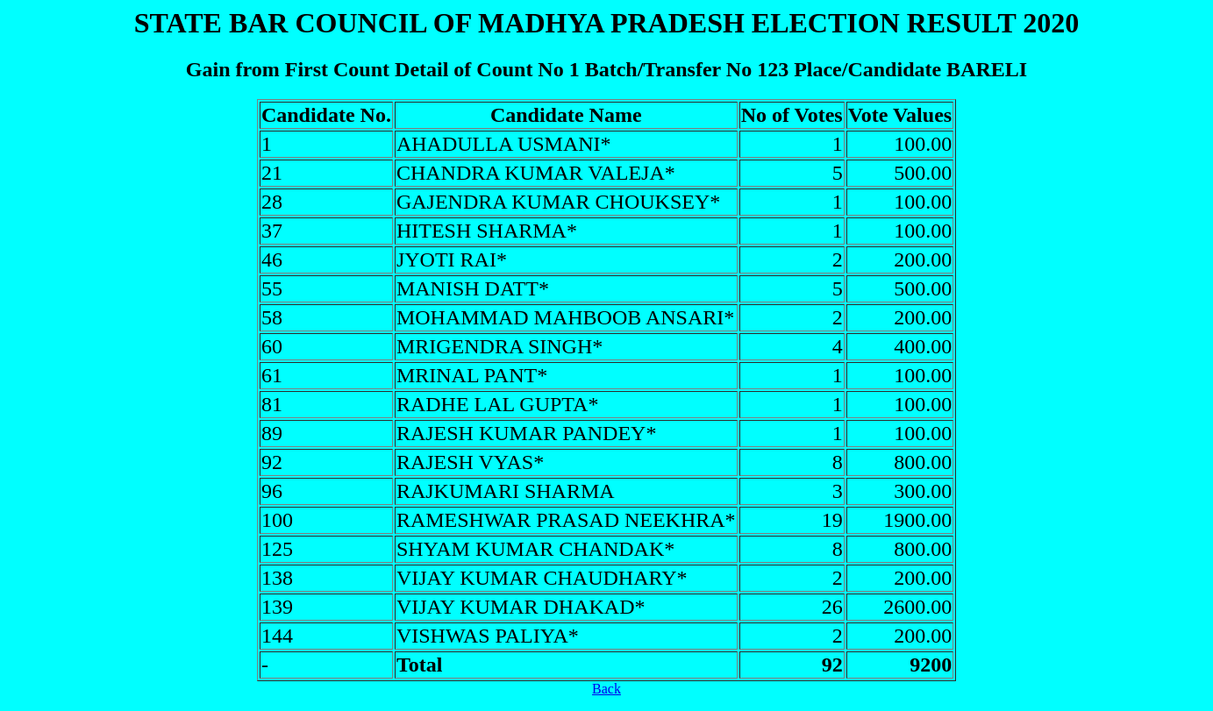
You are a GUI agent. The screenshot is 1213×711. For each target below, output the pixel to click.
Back (606, 688)
